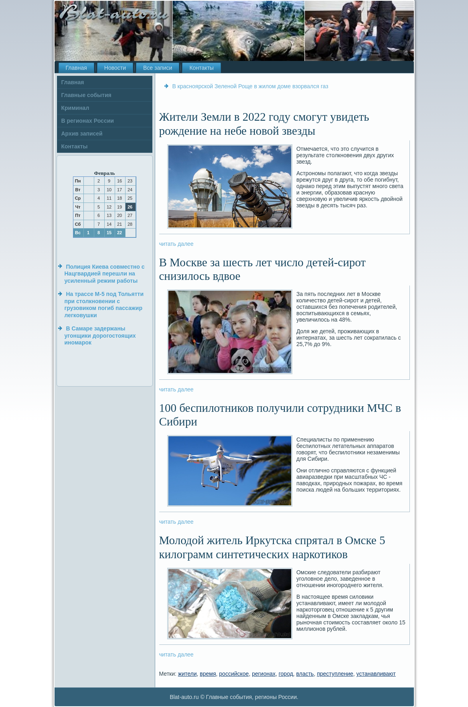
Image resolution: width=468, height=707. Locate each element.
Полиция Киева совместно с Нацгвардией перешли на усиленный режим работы (105, 273)
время (208, 674)
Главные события (86, 95)
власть (305, 674)
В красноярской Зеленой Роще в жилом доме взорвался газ (250, 86)
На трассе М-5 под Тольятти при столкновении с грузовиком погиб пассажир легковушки (104, 304)
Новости (115, 68)
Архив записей (82, 133)
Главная (76, 68)
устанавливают (376, 674)
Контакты (201, 68)
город (286, 674)
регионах (264, 674)
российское (234, 674)
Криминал (75, 108)
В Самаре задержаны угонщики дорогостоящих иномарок (100, 335)
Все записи (157, 68)
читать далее (176, 244)
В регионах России (87, 120)
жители (187, 674)
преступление (335, 674)
